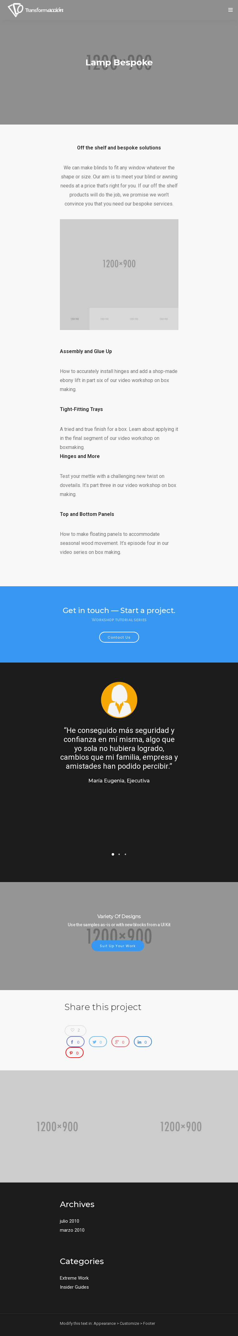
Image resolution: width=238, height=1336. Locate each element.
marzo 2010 (72, 1230)
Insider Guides (74, 1287)
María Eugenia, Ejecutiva (119, 781)
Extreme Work (74, 1278)
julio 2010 (69, 1221)
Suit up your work (118, 945)
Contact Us (119, 637)
